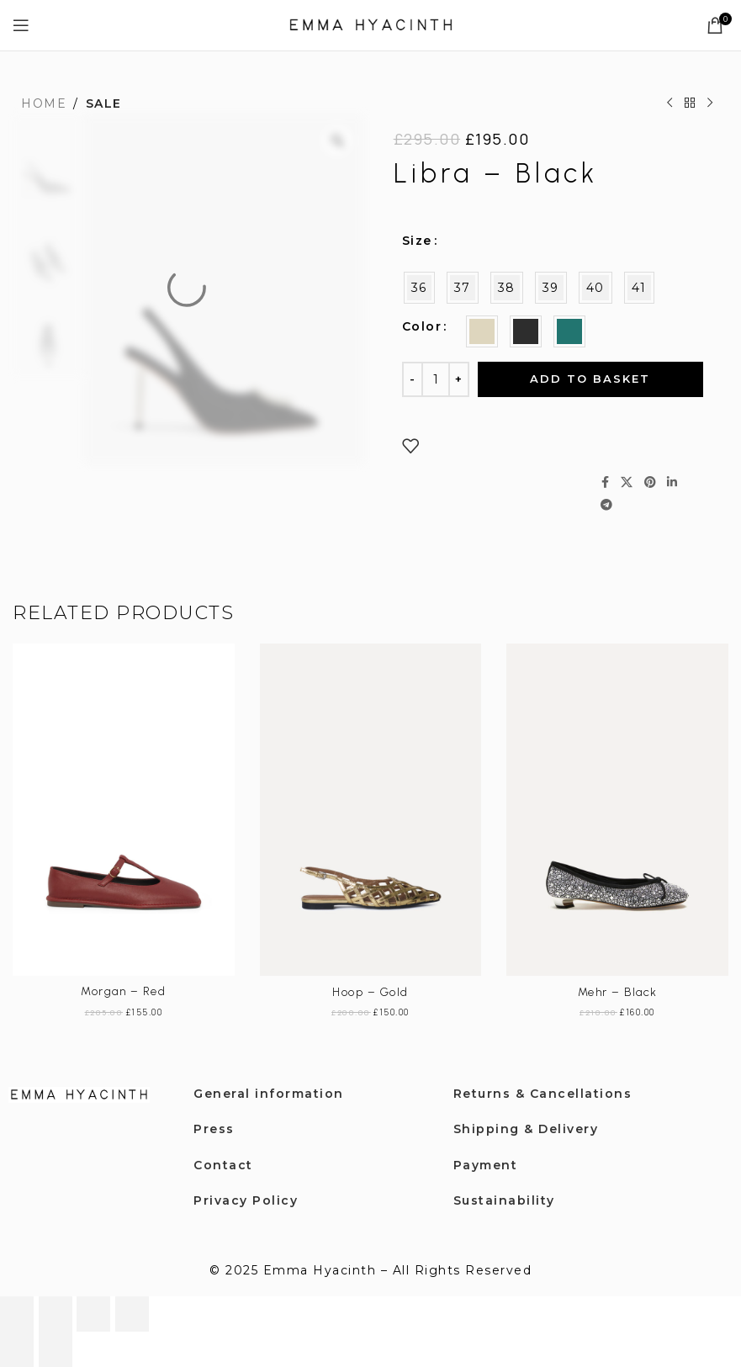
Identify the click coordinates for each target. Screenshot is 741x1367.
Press (214, 1129)
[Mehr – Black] (617, 810)
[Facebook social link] (605, 482)
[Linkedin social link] (673, 482)
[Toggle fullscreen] (55, 1314)
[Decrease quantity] (412, 379)
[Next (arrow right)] (55, 1349)
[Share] (93, 1314)
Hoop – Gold (370, 992)
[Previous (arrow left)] (17, 1349)
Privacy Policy (245, 1200)
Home (43, 103)
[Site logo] (371, 24)
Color (422, 326)
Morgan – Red (123, 991)
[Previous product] (669, 103)
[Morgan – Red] (124, 810)
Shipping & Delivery (526, 1129)
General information (268, 1093)
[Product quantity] (435, 379)
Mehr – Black (618, 992)
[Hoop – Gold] (371, 810)
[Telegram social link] (607, 505)
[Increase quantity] (458, 379)
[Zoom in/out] (17, 1314)
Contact (223, 1165)
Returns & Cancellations (542, 1093)
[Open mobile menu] (22, 25)
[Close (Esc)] (132, 1314)
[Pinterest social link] (651, 482)
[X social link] (627, 482)
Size (417, 240)
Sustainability (504, 1200)
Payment (485, 1165)
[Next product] (710, 103)
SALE (104, 103)
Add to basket (590, 378)
